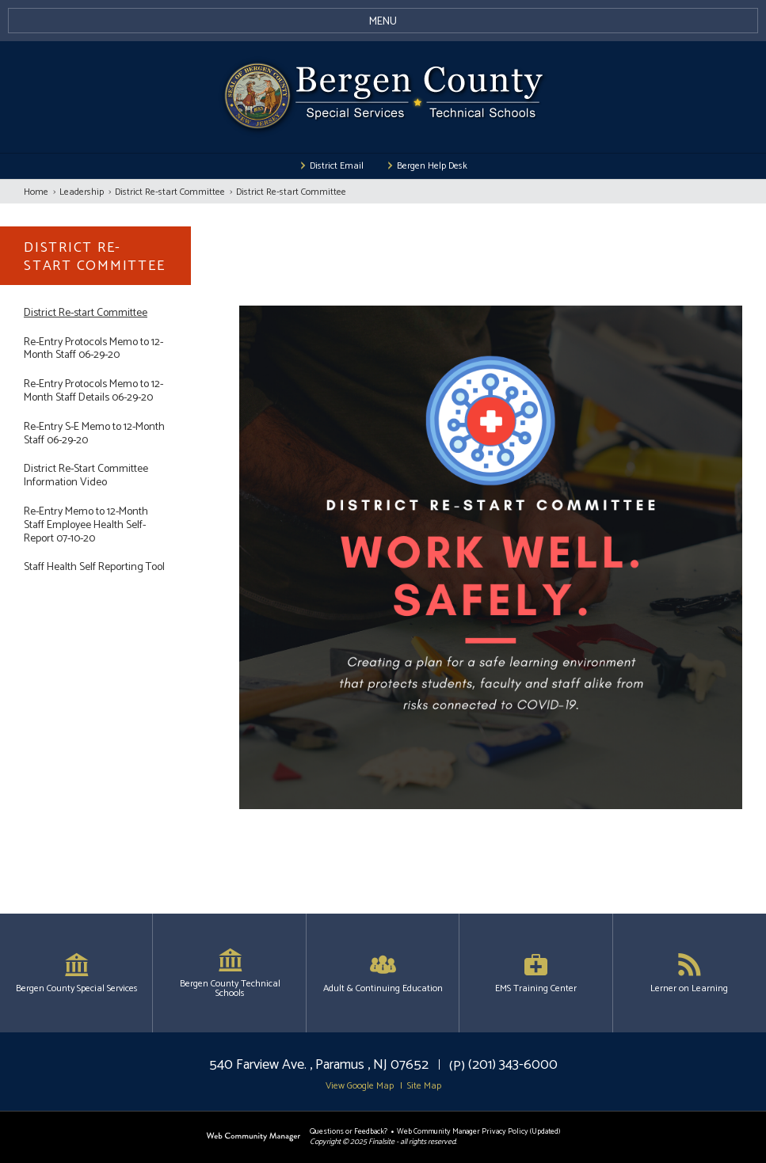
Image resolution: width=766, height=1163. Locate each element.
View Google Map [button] (360, 1086)
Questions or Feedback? (348, 1131)
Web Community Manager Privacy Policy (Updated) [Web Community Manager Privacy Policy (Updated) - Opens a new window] (478, 1131)
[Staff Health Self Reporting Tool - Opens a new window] (95, 568)
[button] (383, 20)
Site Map (424, 1086)
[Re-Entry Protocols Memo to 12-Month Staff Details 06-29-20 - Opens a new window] (95, 392)
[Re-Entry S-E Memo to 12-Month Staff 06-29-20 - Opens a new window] (95, 435)
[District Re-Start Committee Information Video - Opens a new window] (95, 477)
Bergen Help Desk (432, 166)
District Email (337, 166)
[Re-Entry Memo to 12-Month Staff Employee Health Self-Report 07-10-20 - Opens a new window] (95, 525)
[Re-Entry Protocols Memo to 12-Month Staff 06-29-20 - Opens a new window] (95, 350)
